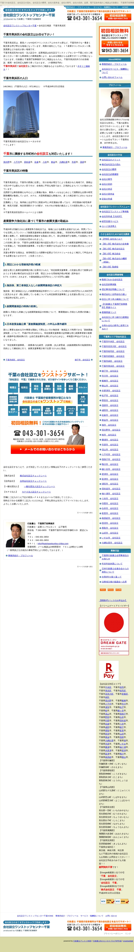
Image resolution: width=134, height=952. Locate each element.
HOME (125, 7)
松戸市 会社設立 (110, 395)
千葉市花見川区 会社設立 (114, 346)
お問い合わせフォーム (112, 77)
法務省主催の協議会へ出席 (114, 582)
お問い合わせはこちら (118, 16)
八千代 (17, 162)
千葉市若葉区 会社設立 (113, 356)
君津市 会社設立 (110, 474)
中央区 (108, 687)
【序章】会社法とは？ (112, 239)
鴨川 (122, 754)
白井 (122, 717)
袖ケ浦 (123, 747)
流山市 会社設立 (110, 449)
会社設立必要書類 (110, 174)
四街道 (27, 162)
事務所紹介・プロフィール (77, 7)
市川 (124, 704)
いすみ (123, 744)
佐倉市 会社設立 (110, 415)
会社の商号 (107, 179)
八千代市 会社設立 (111, 454)
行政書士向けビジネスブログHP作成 (107, 941)
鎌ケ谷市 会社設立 (111, 469)
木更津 (108, 750)
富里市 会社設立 (110, 513)
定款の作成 (107, 199)
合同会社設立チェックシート (33, 481)
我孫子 (123, 714)
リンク (128, 934)
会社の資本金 (108, 194)
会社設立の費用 (109, 169)
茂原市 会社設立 (110, 405)
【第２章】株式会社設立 (113, 249)
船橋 (124, 700)
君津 (124, 750)
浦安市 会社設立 (110, 484)
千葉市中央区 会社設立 (113, 341)
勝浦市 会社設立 (110, 440)
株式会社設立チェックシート (33, 475)
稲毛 (122, 687)
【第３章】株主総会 (111, 253)
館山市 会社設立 (110, 385)
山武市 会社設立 (110, 533)
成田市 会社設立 (110, 410)
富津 (107, 754)
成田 (107, 727)
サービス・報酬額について (106, 7)
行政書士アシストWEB (82, 941)
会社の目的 (107, 184)
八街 (45, 162)
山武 (122, 734)
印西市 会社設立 (110, 503)
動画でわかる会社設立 (112, 279)
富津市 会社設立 (110, 479)
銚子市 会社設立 (82, 360)
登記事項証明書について (113, 289)
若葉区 (125, 694)
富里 (122, 730)
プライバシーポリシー (113, 934)
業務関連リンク (109, 312)
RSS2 (110, 590)
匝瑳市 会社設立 (110, 523)
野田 (107, 717)
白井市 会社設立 (110, 508)
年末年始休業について (112, 563)
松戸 (122, 707)
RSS (103, 590)
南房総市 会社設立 (111, 518)
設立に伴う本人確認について (115, 299)
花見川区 (109, 694)
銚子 (122, 727)
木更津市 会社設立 (111, 390)
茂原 (82, 162)
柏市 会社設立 (109, 435)
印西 (107, 720)
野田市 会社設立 (110, 400)
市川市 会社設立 (110, 376)
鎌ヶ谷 (121, 710)
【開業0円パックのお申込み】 (113, 600)
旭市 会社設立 (109, 425)
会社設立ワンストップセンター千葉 (28, 13)
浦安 (107, 707)
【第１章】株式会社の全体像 (115, 244)
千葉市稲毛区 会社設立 (113, 351)
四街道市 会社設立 (111, 488)
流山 (107, 714)
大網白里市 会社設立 (112, 543)
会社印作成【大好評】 (112, 216)
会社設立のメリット (111, 159)
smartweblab (128, 941)
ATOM (118, 590)
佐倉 (36, 162)
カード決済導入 (109, 226)
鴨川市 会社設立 (110, 464)
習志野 (6, 162)
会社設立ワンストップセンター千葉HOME (35, 916)
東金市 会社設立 (110, 420)
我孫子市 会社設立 (111, 459)
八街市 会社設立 (110, 498)
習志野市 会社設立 (111, 430)
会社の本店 (107, 189)
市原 (74, 162)
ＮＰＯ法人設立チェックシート (36, 492)
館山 (124, 757)
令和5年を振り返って (112, 577)
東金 (53, 162)
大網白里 (63, 162)
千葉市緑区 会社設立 (15, 360)
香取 (107, 730)
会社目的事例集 (109, 284)
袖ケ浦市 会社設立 (111, 493)
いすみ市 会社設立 (111, 538)
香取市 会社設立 (110, 528)
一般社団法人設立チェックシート (39, 486)
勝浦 (107, 747)
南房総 (108, 757)
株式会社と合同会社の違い (114, 294)
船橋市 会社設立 (110, 381)
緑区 (107, 697)
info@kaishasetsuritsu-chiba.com (53, 543)
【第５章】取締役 (110, 267)
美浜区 (108, 690)
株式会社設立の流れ (111, 164)
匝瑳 (107, 734)
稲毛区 (123, 690)
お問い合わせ (111, 916)
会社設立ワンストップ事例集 (115, 211)
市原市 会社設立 (110, 444)
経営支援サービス (110, 221)
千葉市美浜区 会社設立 (113, 366)
